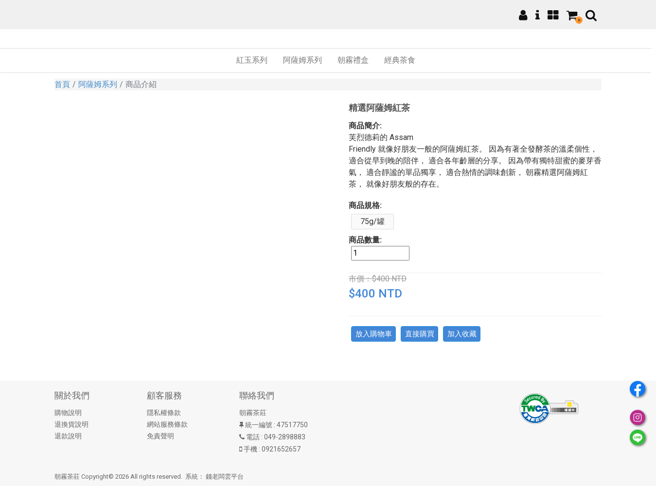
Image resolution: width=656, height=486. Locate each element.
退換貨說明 (71, 424)
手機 (250, 449)
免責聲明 (160, 436)
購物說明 (68, 413)
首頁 (62, 84)
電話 (253, 437)
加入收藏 (462, 334)
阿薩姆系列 (97, 84)
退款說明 (68, 436)
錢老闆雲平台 (225, 476)
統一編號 (258, 425)
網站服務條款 (167, 424)
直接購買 (419, 334)
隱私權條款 (164, 413)
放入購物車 (373, 334)
